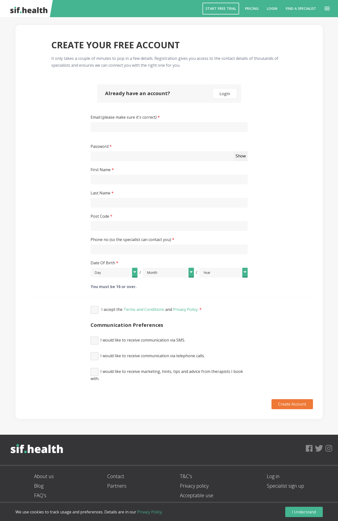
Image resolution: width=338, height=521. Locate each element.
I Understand (304, 512)
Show (241, 156)
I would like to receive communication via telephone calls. (148, 356)
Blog (38, 486)
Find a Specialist (301, 8)
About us (44, 476)
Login (272, 8)
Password (99, 146)
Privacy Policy (185, 309)
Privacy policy (194, 486)
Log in (273, 476)
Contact (115, 476)
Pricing (251, 8)
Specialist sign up (285, 486)
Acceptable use (196, 495)
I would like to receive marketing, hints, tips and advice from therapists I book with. (167, 374)
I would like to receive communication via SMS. (138, 340)
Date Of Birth (103, 263)
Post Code (100, 216)
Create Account (292, 404)
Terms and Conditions (143, 309)
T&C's (186, 476)
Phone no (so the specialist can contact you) (131, 239)
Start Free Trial (220, 8)
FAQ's (40, 495)
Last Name (100, 193)
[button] (327, 8)
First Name (101, 169)
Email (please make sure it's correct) (124, 117)
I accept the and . (145, 310)
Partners (116, 486)
